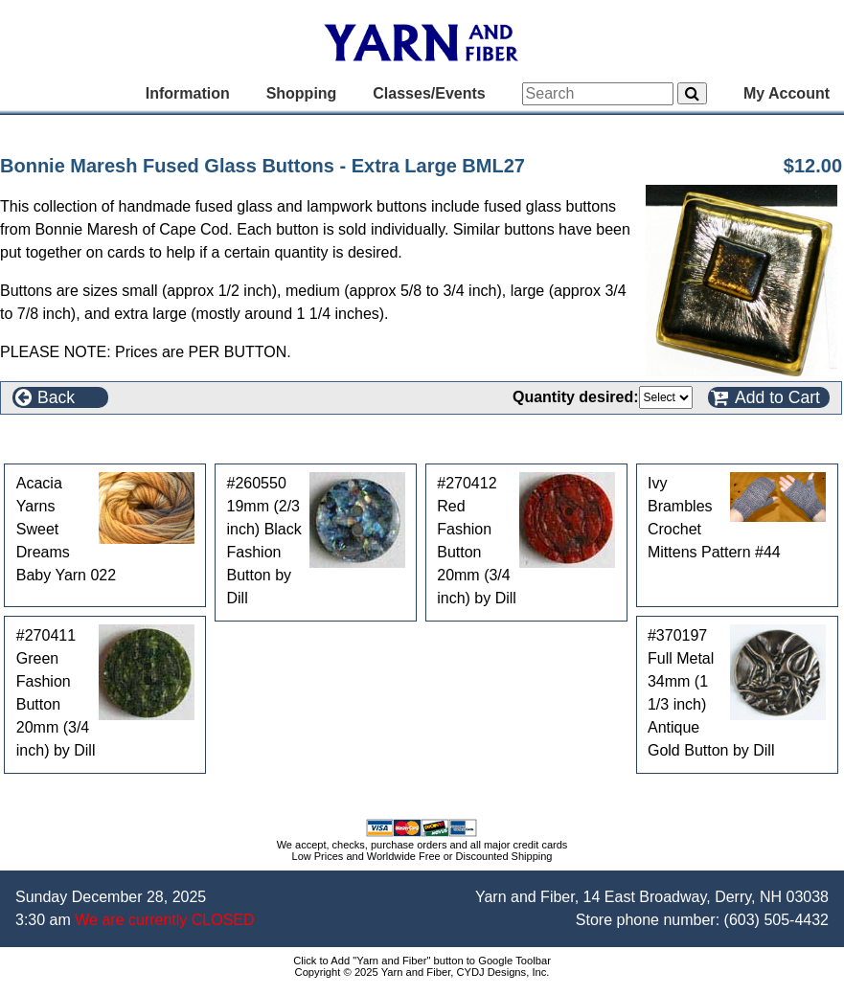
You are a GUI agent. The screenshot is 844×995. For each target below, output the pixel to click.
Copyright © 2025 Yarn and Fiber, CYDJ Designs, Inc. (422, 972)
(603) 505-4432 (776, 920)
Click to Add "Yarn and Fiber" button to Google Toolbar (422, 960)
